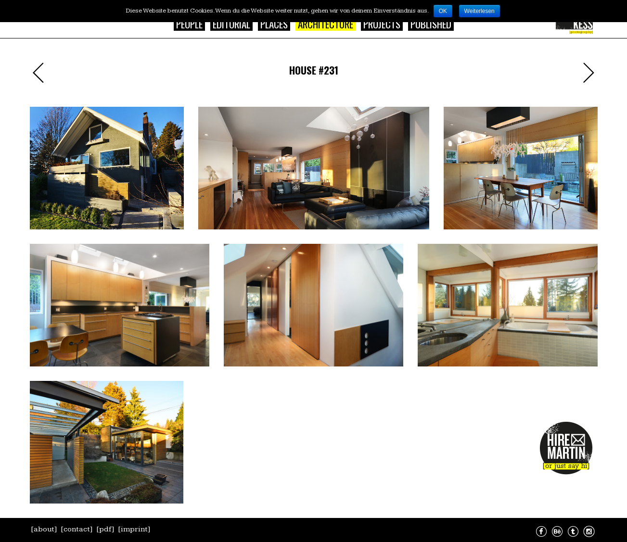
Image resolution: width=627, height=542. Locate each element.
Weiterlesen (479, 11)
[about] (44, 529)
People (189, 24)
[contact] (77, 529)
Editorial (231, 24)
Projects (381, 24)
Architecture (325, 24)
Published (430, 24)
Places (274, 24)
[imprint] (134, 529)
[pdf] (105, 529)
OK (443, 11)
